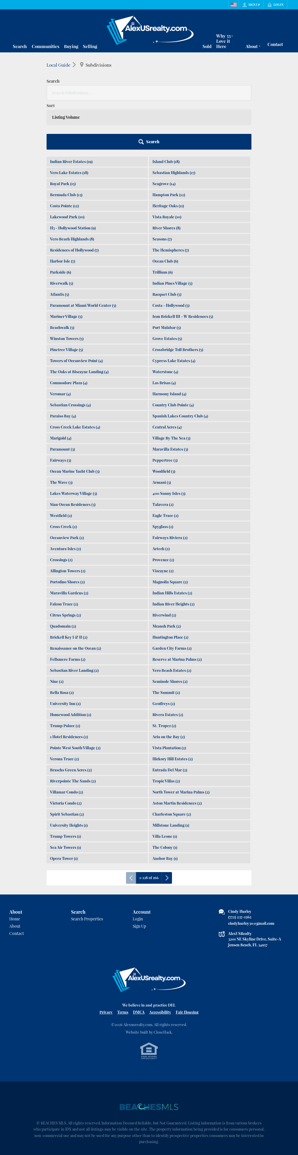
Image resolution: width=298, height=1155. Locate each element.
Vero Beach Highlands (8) (72, 189)
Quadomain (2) (63, 577)
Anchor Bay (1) (165, 809)
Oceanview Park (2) (67, 488)
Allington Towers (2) (67, 521)
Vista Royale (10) (166, 167)
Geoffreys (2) (163, 654)
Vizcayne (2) (162, 521)
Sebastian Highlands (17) (173, 123)
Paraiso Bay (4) (63, 366)
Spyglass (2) (162, 477)
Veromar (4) (60, 344)
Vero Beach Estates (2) (171, 621)
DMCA (139, 963)
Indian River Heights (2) (173, 554)
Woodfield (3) (163, 422)
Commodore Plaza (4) (68, 333)
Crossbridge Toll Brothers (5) (177, 300)
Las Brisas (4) (164, 333)
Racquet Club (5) (166, 245)
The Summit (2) (166, 643)
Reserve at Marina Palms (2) (177, 610)
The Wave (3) (61, 433)
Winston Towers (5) (67, 289)
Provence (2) (163, 510)
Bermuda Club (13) (66, 145)
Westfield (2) (61, 466)
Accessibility (160, 963)
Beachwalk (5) (62, 278)
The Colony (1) (164, 798)
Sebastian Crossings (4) (70, 355)
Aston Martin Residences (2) (177, 754)
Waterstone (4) (165, 322)
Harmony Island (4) (169, 344)
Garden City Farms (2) (171, 599)
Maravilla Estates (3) (170, 400)
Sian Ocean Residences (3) (72, 455)
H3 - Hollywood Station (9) (73, 178)
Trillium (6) (162, 223)
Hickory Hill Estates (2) (172, 709)
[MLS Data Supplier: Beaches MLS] (149, 1058)
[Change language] (234, 5)
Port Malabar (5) (166, 278)
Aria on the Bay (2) (168, 687)
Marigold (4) (60, 389)
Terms (122, 963)
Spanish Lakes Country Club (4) (180, 366)
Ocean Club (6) (165, 212)
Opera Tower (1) (64, 809)
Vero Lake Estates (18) (69, 123)
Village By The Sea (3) (171, 389)
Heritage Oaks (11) (168, 156)
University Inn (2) (65, 654)
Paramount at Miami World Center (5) (83, 256)
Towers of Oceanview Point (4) (76, 311)
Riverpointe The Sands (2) (73, 731)
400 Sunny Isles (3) (168, 444)
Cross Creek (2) (63, 477)
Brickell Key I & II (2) (68, 588)
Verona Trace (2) (64, 709)
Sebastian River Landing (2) (74, 621)
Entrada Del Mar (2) (169, 720)
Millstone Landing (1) (170, 776)
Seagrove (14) (163, 134)
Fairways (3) (60, 411)
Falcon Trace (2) (64, 554)
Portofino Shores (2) (67, 532)
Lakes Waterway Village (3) (73, 444)
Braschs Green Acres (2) (71, 720)
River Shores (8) (166, 178)
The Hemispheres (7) (170, 201)
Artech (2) (161, 499)
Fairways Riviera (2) (169, 488)
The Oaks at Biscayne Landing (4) (79, 322)
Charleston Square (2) (171, 765)
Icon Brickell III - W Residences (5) (182, 267)
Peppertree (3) (165, 411)
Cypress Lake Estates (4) (173, 311)
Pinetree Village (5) (66, 300)
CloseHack (163, 983)
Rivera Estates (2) (167, 665)
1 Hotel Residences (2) (69, 687)
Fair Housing (187, 963)
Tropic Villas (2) (166, 731)
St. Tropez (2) (164, 676)
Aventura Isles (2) (65, 499)
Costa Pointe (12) (64, 156)
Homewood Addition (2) (70, 665)
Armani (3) (161, 433)
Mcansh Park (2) (166, 577)
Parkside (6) (60, 223)
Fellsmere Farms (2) (67, 610)
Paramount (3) (62, 400)
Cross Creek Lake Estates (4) (75, 377)
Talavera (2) (162, 455)
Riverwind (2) (164, 566)
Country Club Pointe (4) (173, 355)
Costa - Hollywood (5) (170, 256)
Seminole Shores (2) (169, 632)
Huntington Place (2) (170, 588)
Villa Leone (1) (164, 787)
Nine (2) (56, 632)
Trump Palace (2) (65, 676)
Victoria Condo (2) (65, 754)
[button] (235, 93)
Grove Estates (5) (167, 289)
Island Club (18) (166, 112)
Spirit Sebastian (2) (67, 765)
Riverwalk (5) (61, 234)
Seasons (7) (162, 189)
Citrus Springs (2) (65, 566)
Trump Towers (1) (65, 787)
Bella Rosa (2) (62, 643)
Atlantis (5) (59, 245)
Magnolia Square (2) (170, 532)
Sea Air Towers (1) (65, 798)
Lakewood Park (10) (67, 167)
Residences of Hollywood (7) (74, 201)
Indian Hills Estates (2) (172, 543)
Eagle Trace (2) (165, 466)
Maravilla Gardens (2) (69, 543)
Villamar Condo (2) (66, 743)
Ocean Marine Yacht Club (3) (75, 422)
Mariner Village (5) (66, 267)
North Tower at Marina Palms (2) (181, 743)
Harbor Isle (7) (62, 212)
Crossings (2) (61, 510)
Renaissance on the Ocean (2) (75, 599)
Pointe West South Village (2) (75, 698)
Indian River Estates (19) (71, 112)
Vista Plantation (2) (169, 698)
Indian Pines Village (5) (172, 234)
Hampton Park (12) (168, 145)
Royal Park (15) (63, 134)
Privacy (106, 963)
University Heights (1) (69, 776)
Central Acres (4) (167, 377)
